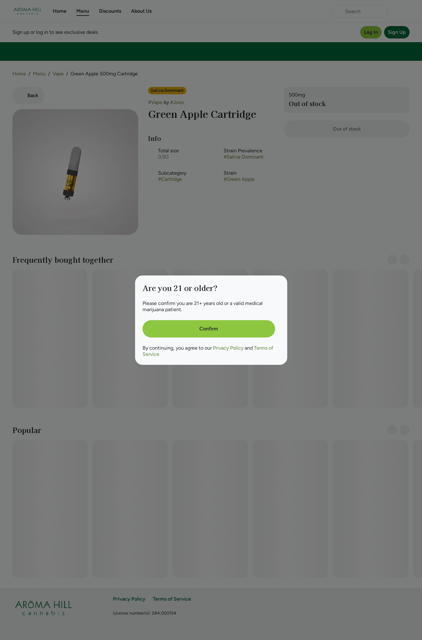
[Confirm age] (209, 329)
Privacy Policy (228, 348)
